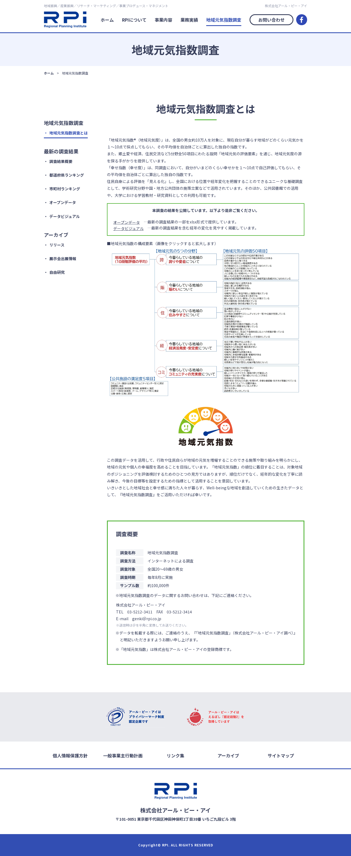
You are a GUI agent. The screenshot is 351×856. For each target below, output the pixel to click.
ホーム (107, 19)
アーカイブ (228, 755)
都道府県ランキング (66, 175)
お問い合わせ (271, 19)
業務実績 (189, 19)
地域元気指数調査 (223, 19)
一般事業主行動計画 (123, 755)
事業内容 (163, 19)
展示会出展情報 (62, 258)
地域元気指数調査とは (68, 133)
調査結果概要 (60, 161)
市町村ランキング (64, 188)
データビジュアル (64, 216)
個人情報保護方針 (70, 755)
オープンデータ (62, 202)
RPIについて (134, 19)
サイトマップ (281, 755)
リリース (56, 245)
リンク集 (175, 755)
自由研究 (57, 272)
